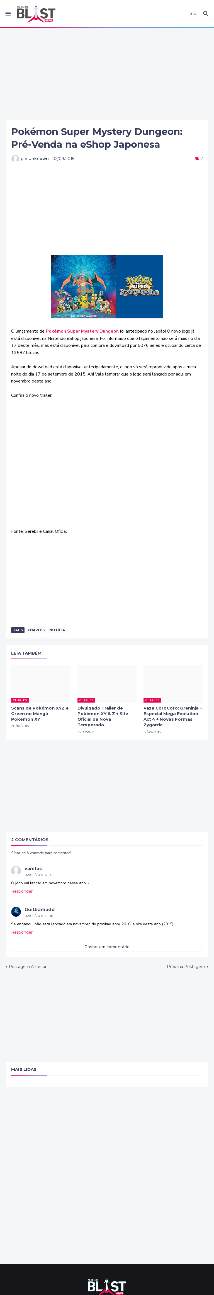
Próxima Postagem (186, 966)
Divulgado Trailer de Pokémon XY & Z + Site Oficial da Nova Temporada (102, 716)
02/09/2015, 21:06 (39, 916)
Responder (22, 891)
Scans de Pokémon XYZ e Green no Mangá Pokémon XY (40, 713)
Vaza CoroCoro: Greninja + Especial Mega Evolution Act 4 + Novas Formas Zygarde (173, 716)
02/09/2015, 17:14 (38, 875)
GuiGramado (40, 909)
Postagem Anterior (28, 966)
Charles (36, 630)
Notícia (57, 630)
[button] (7, 14)
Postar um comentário (107, 946)
